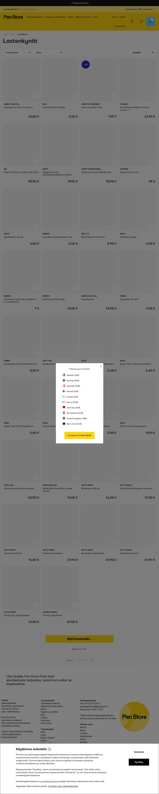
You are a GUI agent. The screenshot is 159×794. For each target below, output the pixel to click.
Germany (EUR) (71, 407)
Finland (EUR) (71, 391)
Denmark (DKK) (71, 386)
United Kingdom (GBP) (75, 418)
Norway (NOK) (71, 380)
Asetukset (139, 752)
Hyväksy (139, 762)
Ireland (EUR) (70, 397)
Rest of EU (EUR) (72, 424)
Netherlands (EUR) (73, 413)
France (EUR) (70, 402)
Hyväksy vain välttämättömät (63, 786)
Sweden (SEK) (71, 375)
